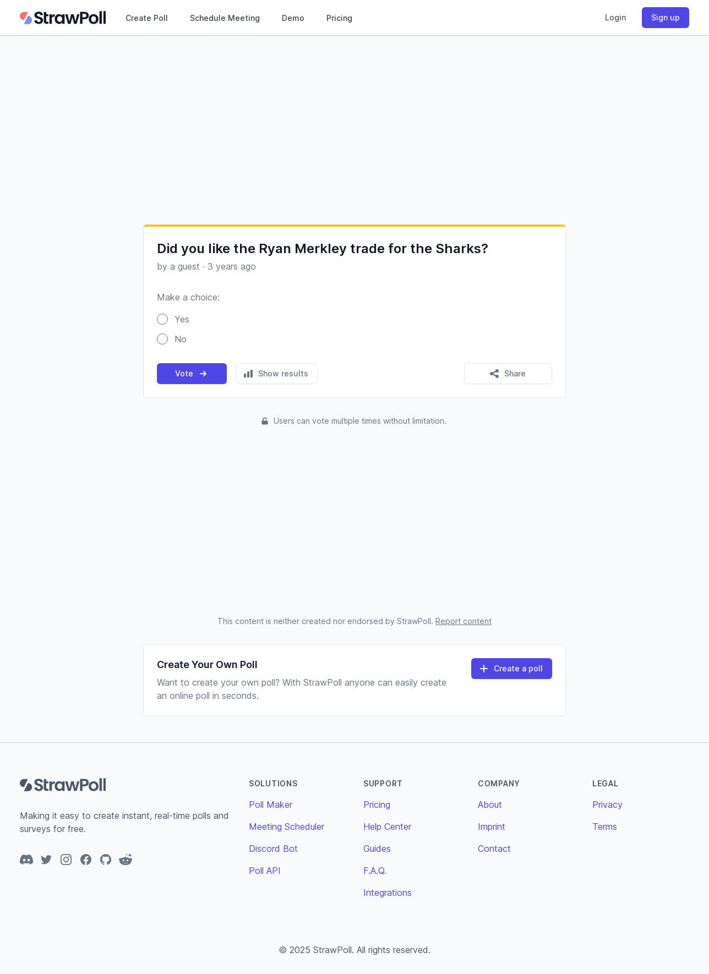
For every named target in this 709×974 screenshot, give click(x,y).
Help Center (387, 826)
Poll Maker (270, 804)
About (490, 804)
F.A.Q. (374, 870)
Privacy (607, 804)
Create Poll (147, 18)
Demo (293, 18)
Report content (463, 621)
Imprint (491, 826)
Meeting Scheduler (286, 826)
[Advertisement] (354, 130)
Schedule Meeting (225, 18)
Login (615, 17)
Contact (494, 848)
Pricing (339, 18)
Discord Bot (273, 848)
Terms (604, 826)
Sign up (665, 17)
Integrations (387, 892)
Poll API (265, 870)
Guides (377, 848)
